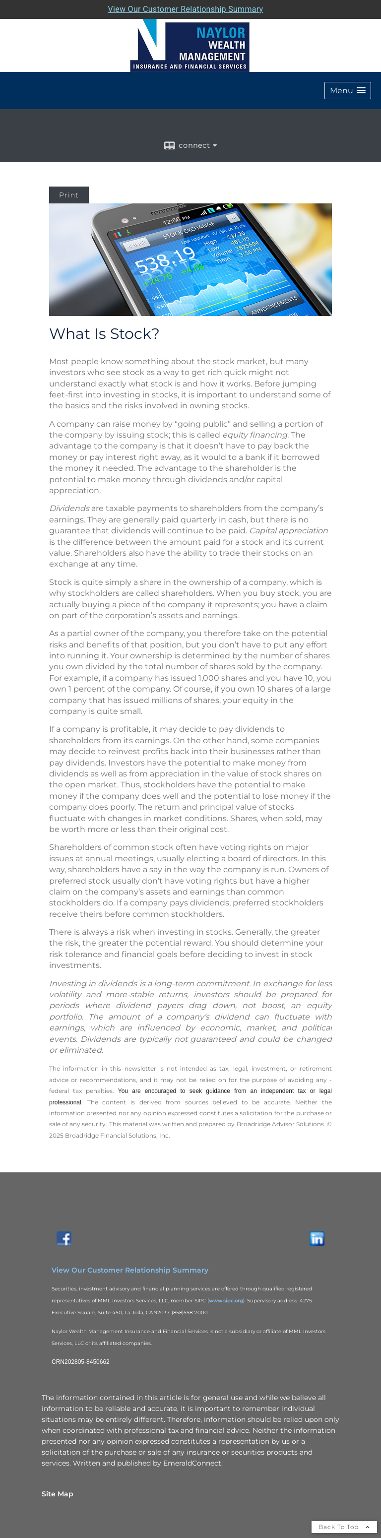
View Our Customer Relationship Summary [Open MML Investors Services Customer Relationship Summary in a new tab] (185, 9)
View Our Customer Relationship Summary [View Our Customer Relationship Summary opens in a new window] (130, 1270)
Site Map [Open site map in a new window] (57, 1493)
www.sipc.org (226, 1300)
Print (69, 195)
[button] (347, 90)
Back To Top (344, 1527)
